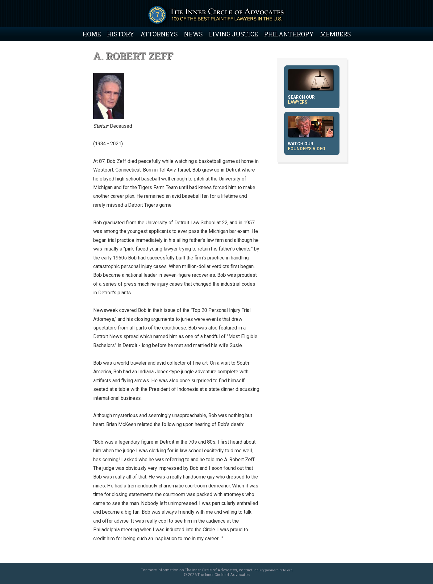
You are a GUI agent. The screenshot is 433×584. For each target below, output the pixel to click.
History (120, 34)
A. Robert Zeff (133, 56)
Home (91, 34)
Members (335, 34)
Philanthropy (289, 34)
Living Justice (233, 34)
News (193, 34)
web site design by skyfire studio (216, 582)
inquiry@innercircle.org (273, 570)
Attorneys (159, 34)
